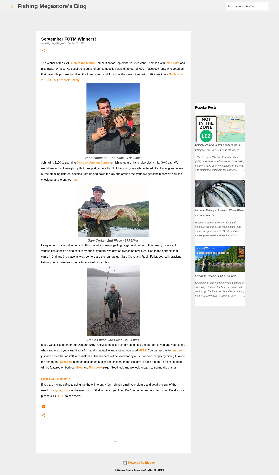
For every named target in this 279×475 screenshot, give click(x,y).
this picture (172, 63)
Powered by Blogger (139, 462)
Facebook (65, 361)
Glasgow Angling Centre (93, 162)
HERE (142, 350)
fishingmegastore (59, 390)
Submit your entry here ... (57, 378)
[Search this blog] (250, 6)
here (75, 179)
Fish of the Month (83, 63)
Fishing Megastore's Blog (52, 6)
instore (177, 350)
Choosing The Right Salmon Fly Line (215, 275)
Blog (79, 367)
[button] (43, 50)
